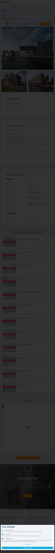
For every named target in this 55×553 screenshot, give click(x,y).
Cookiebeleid (28, 544)
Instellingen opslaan (27, 547)
